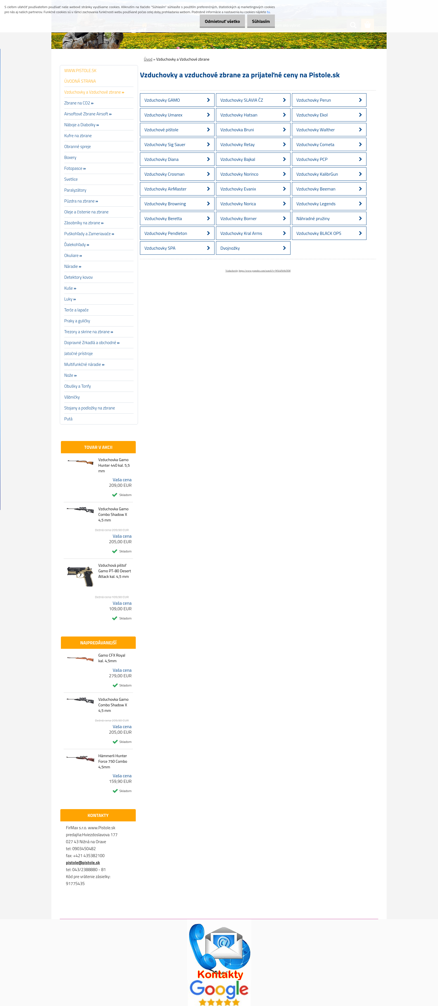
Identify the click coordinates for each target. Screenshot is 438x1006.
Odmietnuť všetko (216, 21)
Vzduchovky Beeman (315, 188)
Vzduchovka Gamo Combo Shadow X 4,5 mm (113, 514)
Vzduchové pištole (161, 129)
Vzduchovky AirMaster (165, 188)
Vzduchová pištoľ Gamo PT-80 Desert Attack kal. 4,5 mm (114, 570)
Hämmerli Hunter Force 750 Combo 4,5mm (112, 761)
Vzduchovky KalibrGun (317, 174)
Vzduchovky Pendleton (165, 233)
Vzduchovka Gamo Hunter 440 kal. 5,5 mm (114, 465)
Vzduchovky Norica (238, 203)
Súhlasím (259, 21)
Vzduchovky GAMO (162, 100)
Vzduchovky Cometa (315, 144)
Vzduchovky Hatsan (238, 114)
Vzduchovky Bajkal (237, 159)
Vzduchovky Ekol (312, 114)
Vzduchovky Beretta (163, 218)
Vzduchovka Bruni (237, 129)
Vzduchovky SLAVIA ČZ (241, 100)
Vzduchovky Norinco (239, 174)
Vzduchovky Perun (313, 100)
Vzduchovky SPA (159, 248)
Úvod (148, 59)
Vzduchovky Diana (161, 159)
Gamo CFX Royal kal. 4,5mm (111, 658)
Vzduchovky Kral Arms (241, 233)
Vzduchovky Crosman (164, 174)
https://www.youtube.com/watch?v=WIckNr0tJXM (265, 270)
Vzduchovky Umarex (163, 114)
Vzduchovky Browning (165, 203)
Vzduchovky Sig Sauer (164, 144)
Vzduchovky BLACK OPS (318, 233)
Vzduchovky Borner (238, 218)
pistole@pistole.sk (83, 862)
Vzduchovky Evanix (238, 188)
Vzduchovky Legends (315, 203)
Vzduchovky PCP (311, 159)
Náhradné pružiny (313, 218)
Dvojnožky (230, 248)
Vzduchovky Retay (237, 144)
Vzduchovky (231, 270)
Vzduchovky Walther (315, 129)
